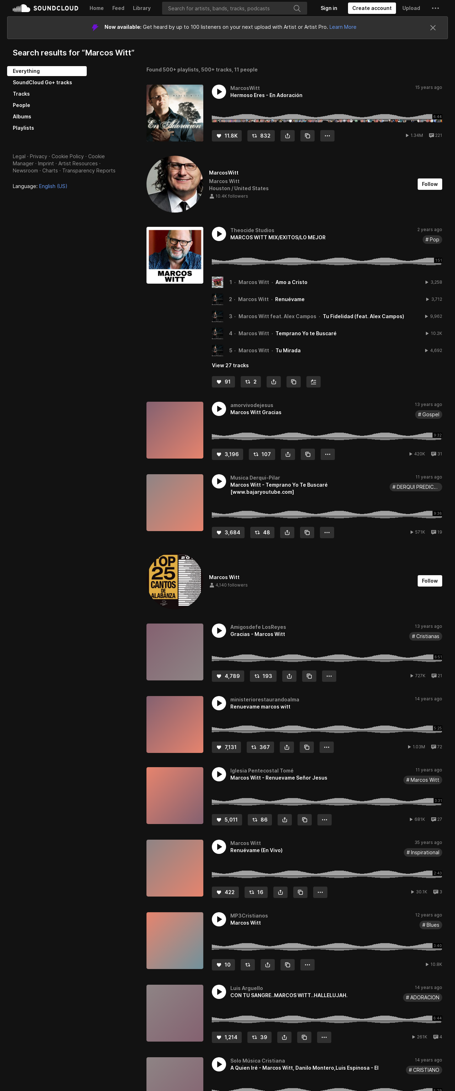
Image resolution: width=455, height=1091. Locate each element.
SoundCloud (45, 8)
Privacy (38, 156)
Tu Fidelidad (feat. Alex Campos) (363, 316)
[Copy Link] (307, 135)
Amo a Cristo (291, 282)
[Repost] (261, 135)
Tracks (21, 94)
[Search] (234, 8)
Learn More (343, 27)
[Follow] (430, 184)
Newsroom (25, 170)
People (21, 105)
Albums (22, 116)
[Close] (433, 28)
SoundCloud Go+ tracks (42, 82)
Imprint (46, 163)
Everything (26, 71)
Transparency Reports (89, 170)
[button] (435, 8)
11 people (246, 69)
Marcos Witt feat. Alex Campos (277, 316)
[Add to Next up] (313, 381)
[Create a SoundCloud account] (372, 8)
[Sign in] (329, 8)
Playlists (23, 128)
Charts (50, 170)
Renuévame (290, 299)
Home (97, 8)
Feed (118, 8)
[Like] (227, 135)
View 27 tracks (230, 365)
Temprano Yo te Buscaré (306, 333)
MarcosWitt (224, 173)
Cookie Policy (68, 156)
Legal (19, 156)
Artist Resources (78, 163)
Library (142, 8)
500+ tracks (216, 69)
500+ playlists (181, 69)
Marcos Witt (254, 282)
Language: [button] (40, 186)
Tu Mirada (288, 350)
